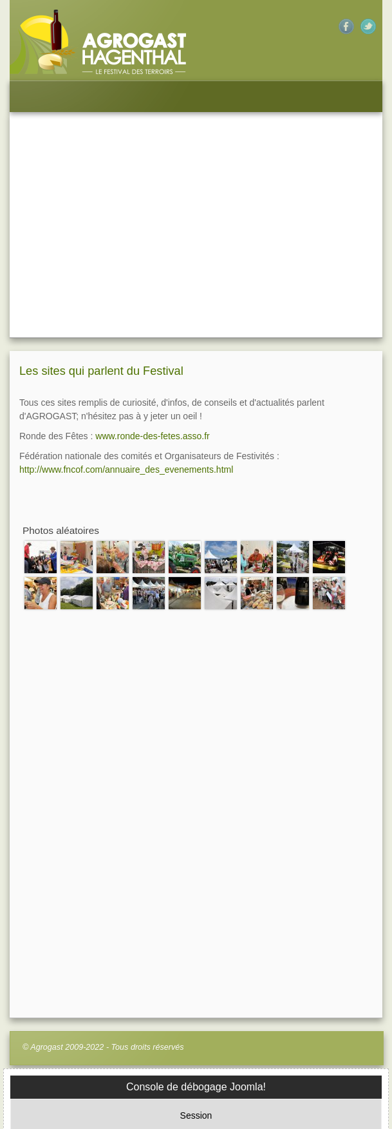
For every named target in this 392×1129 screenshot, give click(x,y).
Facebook (346, 26)
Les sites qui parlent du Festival (101, 257)
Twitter (368, 26)
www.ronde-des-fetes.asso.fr (152, 322)
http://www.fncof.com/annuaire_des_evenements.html (126, 355)
